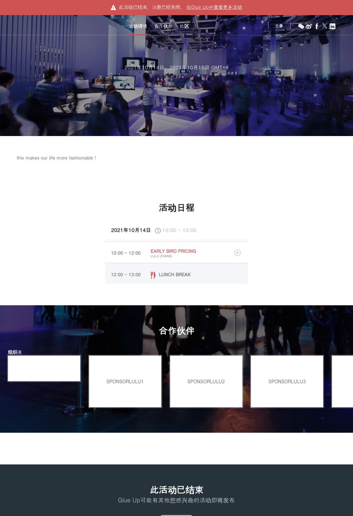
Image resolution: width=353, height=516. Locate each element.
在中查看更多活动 (214, 7)
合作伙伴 (163, 26)
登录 (279, 26)
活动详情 (137, 26)
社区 (184, 26)
